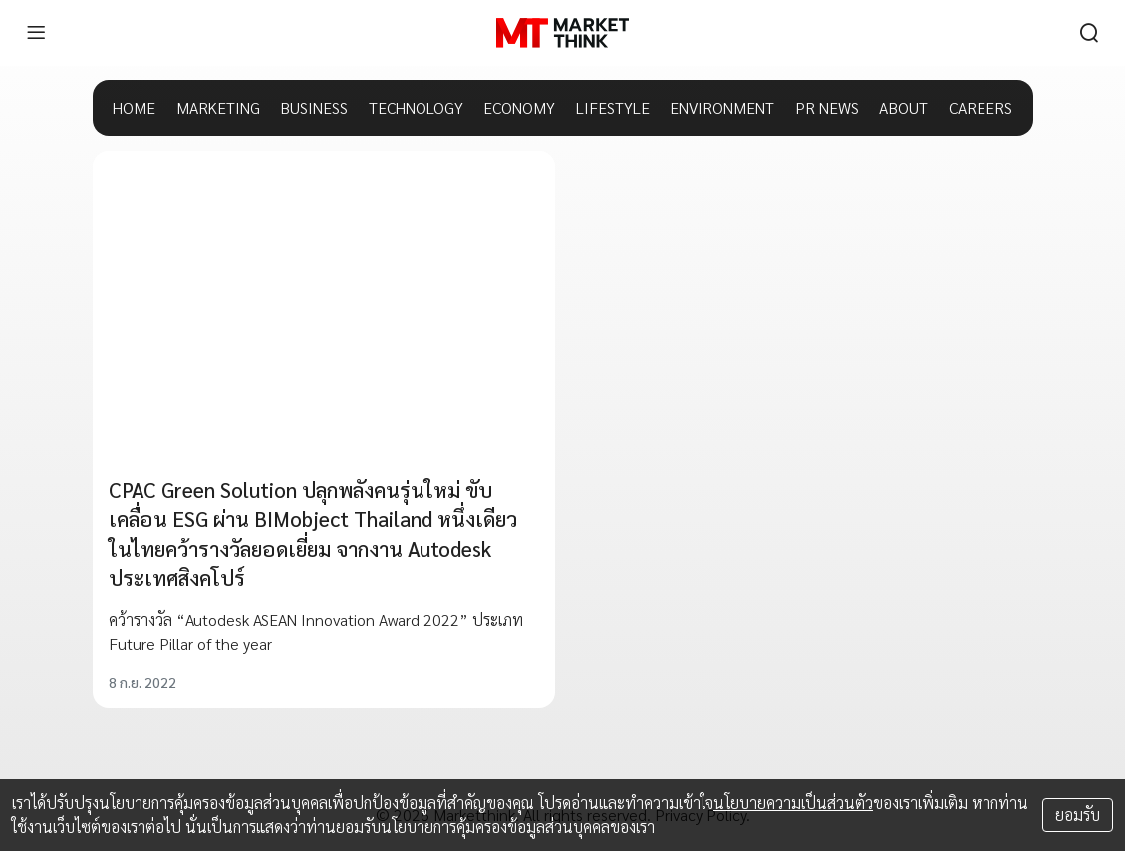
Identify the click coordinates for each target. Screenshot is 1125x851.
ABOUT (903, 107)
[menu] (36, 33)
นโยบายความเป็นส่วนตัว (793, 802)
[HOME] (562, 33)
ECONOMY (519, 107)
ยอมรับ (1077, 814)
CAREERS (980, 107)
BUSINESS (314, 107)
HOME (134, 107)
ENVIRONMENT (722, 107)
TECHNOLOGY (416, 107)
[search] (1089, 33)
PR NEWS (827, 107)
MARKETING (218, 107)
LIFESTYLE (613, 107)
